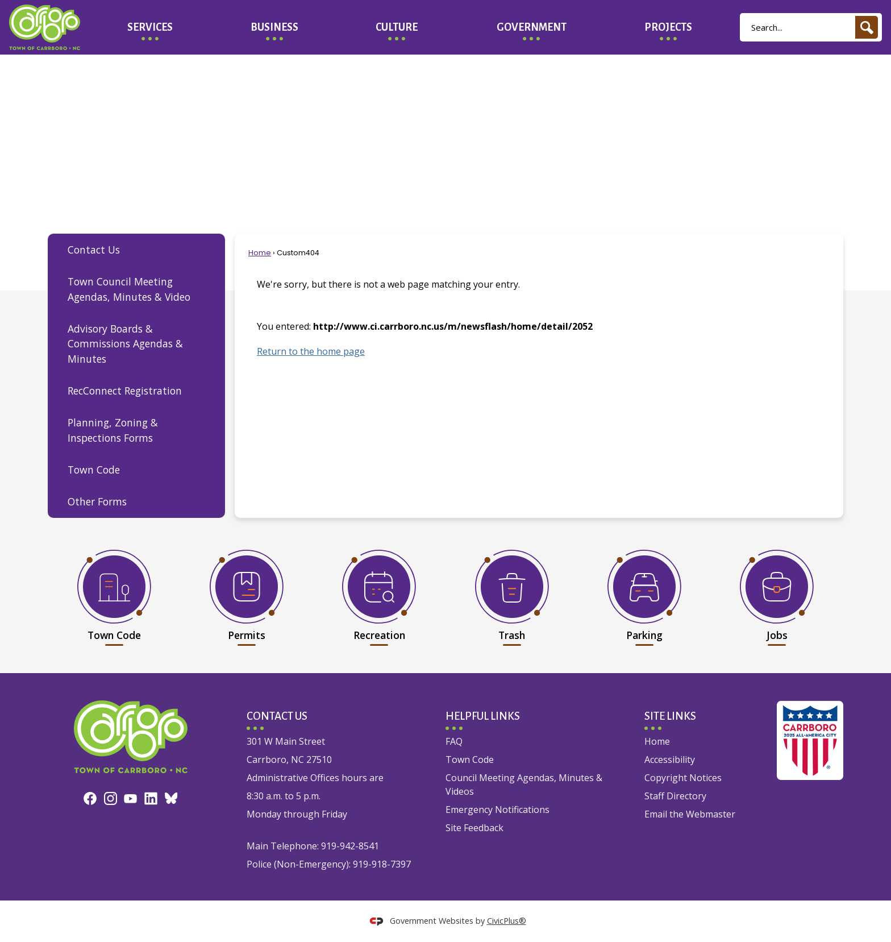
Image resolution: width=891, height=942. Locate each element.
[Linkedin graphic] (150, 797)
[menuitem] (150, 27)
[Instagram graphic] (110, 797)
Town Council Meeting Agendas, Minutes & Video (129, 289)
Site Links (670, 716)
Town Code (94, 469)
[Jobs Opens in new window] (777, 595)
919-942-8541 (350, 846)
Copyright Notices (683, 777)
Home (259, 253)
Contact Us (94, 249)
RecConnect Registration (125, 390)
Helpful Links (483, 716)
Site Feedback (474, 827)
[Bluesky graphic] (171, 797)
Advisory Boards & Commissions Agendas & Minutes (125, 344)
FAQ (454, 741)
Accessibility (669, 759)
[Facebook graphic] (90, 797)
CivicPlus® (506, 920)
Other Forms (97, 501)
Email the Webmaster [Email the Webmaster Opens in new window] (689, 814)
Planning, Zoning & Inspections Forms (113, 430)
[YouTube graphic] (130, 797)
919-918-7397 (382, 864)
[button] (866, 27)
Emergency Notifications (497, 809)
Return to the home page (311, 351)
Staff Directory (675, 796)
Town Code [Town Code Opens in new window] (470, 759)
